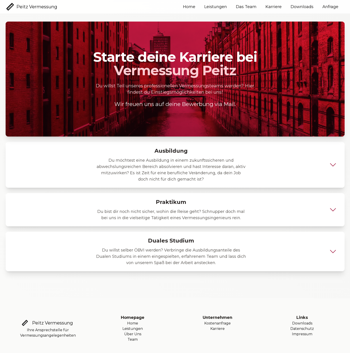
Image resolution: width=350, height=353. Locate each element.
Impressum (302, 334)
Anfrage (330, 6)
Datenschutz (302, 329)
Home (189, 6)
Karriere (273, 6)
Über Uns (132, 334)
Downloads (302, 6)
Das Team (246, 6)
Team (133, 339)
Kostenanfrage (217, 323)
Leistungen (215, 6)
